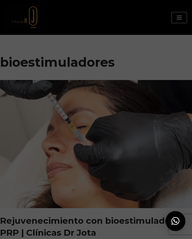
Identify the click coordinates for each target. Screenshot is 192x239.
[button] (175, 221)
